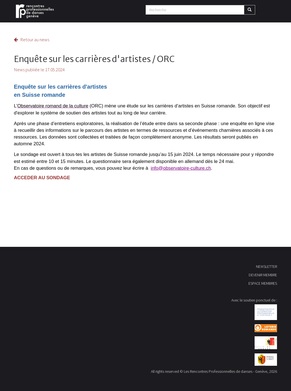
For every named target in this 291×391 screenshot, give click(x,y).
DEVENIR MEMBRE (263, 274)
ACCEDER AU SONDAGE (42, 177)
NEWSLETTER (266, 266)
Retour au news (31, 39)
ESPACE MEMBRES (262, 283)
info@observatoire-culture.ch (181, 168)
